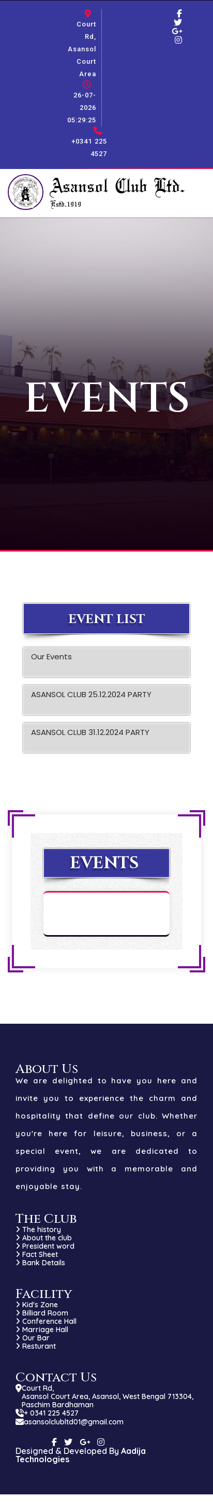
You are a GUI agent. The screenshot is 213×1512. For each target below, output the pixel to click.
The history (38, 1229)
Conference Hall (46, 1321)
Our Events (51, 662)
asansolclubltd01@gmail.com (74, 1421)
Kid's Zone (37, 1304)
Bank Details (40, 1262)
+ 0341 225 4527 (51, 1413)
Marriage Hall (42, 1329)
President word (45, 1246)
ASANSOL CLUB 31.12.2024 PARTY (90, 738)
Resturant (36, 1346)
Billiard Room (42, 1313)
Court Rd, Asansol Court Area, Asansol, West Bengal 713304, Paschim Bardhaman (107, 1396)
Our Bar (33, 1338)
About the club (44, 1237)
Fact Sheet (37, 1254)
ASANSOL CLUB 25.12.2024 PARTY (91, 700)
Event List (106, 619)
